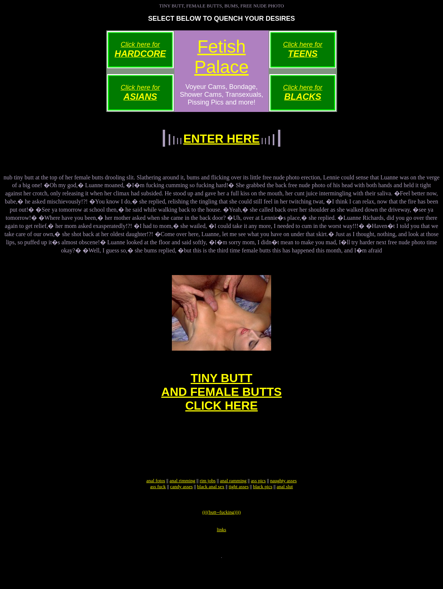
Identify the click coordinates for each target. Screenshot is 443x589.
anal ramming (233, 499)
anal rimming (183, 499)
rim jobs (208, 499)
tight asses (239, 505)
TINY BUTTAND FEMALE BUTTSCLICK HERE (221, 399)
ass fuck (158, 505)
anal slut (285, 505)
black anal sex (210, 505)
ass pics (258, 499)
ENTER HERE (221, 138)
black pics (262, 505)
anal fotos (155, 499)
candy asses (181, 505)
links (221, 553)
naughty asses (283, 499)
